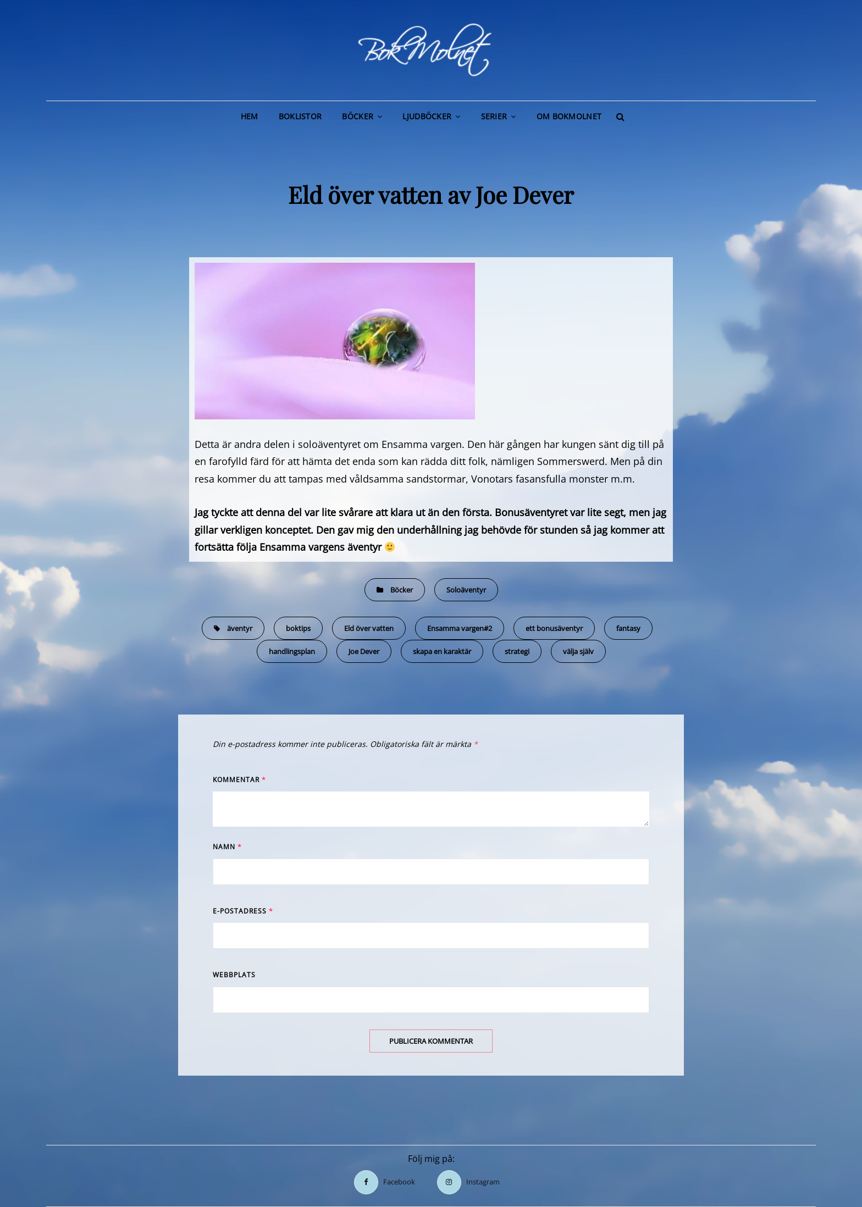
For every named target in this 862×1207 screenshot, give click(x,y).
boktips (298, 628)
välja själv (578, 651)
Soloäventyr (466, 590)
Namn (227, 846)
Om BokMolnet (569, 116)
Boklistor (300, 116)
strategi (517, 651)
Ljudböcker (426, 116)
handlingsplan (292, 651)
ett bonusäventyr (554, 628)
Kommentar (239, 779)
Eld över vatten (369, 628)
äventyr (239, 628)
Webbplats (234, 974)
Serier (494, 116)
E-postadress (243, 911)
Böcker (357, 116)
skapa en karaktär (442, 651)
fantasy (628, 628)
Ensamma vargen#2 (459, 628)
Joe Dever (364, 651)
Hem (249, 116)
